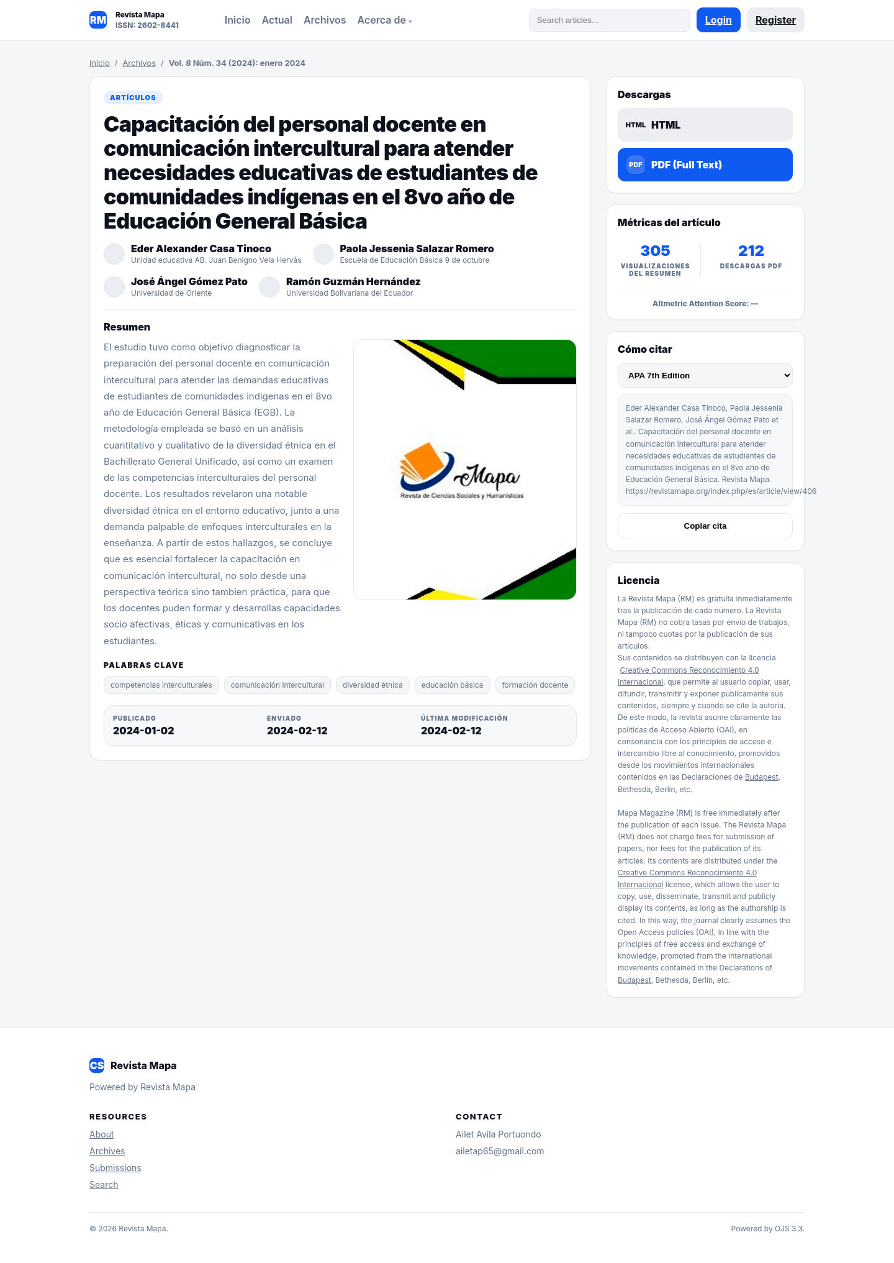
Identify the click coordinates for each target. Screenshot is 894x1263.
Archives (107, 1151)
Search (103, 1184)
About (101, 1134)
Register (776, 20)
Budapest (762, 777)
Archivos (325, 20)
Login (718, 20)
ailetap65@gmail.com (500, 1151)
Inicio (238, 20)
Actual (276, 20)
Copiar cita (705, 526)
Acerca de (383, 20)
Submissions (115, 1167)
